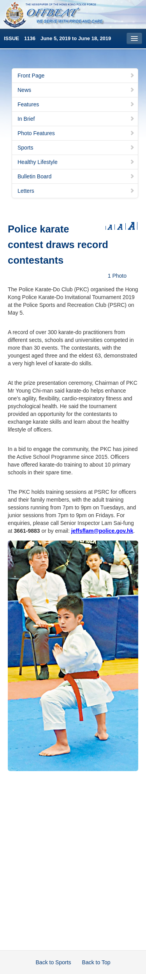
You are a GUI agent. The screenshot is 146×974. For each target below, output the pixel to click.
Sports (76, 147)
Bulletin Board (76, 176)
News (76, 90)
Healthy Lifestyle (76, 162)
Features (76, 104)
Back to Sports (53, 962)
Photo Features (76, 133)
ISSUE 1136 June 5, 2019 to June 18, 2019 (57, 38)
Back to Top (96, 962)
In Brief (76, 119)
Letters (76, 191)
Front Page (76, 75)
